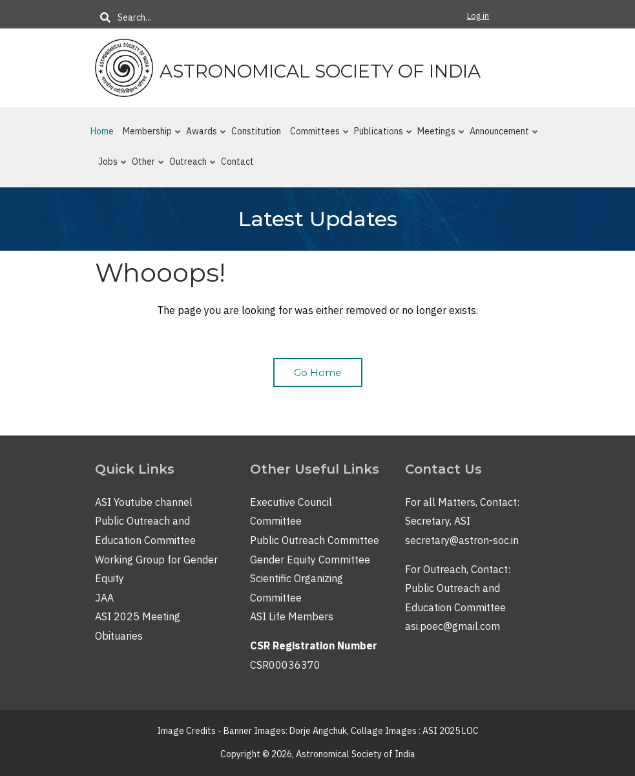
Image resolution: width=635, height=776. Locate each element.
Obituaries (119, 635)
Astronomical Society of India (320, 71)
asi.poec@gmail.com (452, 626)
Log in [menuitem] (478, 15)
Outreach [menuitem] (189, 167)
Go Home (318, 372)
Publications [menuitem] (380, 136)
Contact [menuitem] (237, 161)
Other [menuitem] (145, 167)
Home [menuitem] (102, 131)
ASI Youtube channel (144, 502)
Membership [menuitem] (149, 136)
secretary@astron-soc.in (462, 540)
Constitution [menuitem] (256, 131)
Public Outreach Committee (314, 540)
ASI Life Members (291, 616)
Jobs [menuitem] (109, 167)
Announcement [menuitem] (501, 136)
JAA (104, 597)
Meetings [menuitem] (438, 136)
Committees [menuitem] (316, 136)
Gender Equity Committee (310, 559)
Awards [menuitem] (203, 136)
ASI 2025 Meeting (137, 616)
